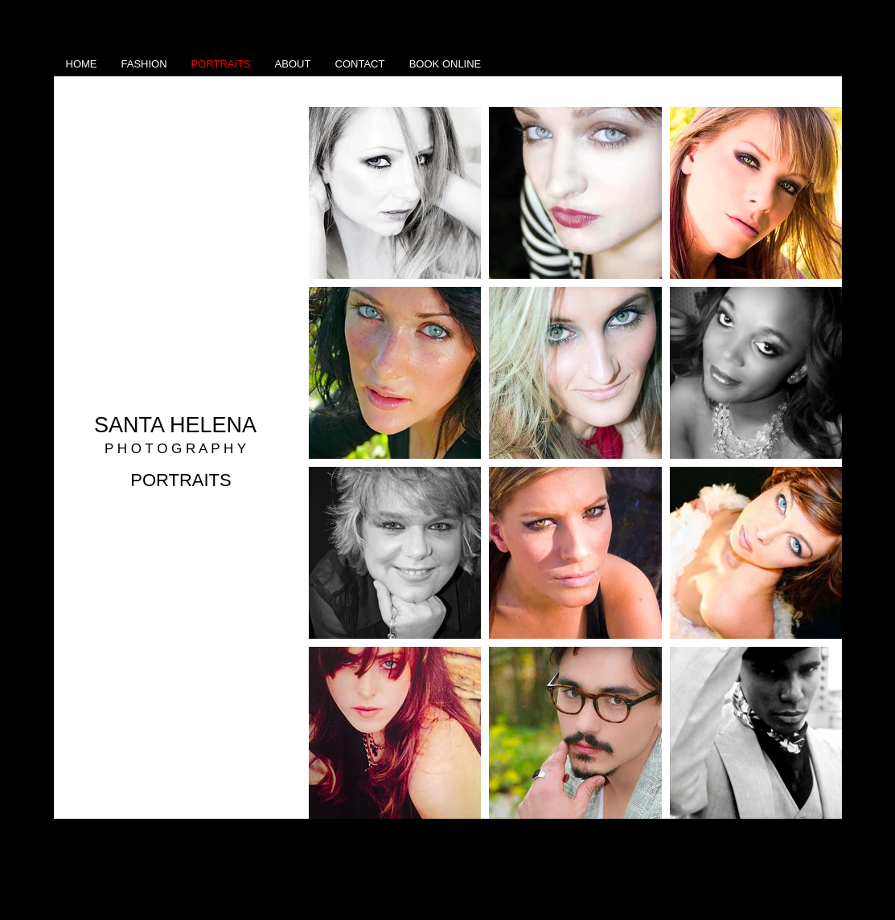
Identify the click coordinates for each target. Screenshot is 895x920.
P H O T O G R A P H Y (175, 448)
